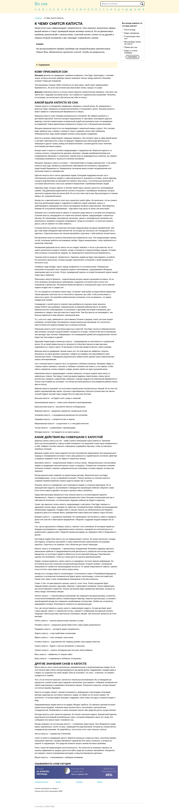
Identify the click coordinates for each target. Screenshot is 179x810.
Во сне (41, 3)
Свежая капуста (41, 782)
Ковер (99, 782)
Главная (38, 18)
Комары (79, 782)
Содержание (44, 65)
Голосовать (132, 57)
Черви (58, 782)
